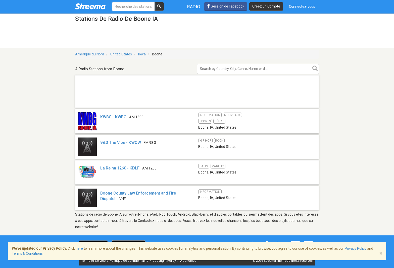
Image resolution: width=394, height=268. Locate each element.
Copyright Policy (165, 260)
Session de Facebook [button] (225, 6)
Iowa (142, 54)
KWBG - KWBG (113, 117)
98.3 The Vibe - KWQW (120, 142)
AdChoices (188, 260)
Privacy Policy (355, 248)
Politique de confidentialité (129, 260)
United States (121, 54)
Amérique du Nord (89, 54)
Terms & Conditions (27, 253)
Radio (193, 6)
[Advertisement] (197, 107)
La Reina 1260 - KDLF (119, 168)
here (79, 248)
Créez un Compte (266, 6)
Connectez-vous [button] (302, 7)
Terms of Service (93, 260)
